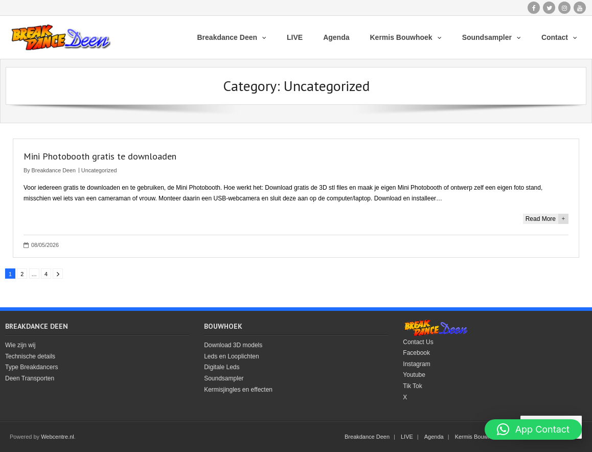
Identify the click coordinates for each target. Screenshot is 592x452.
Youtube (414, 374)
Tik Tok (412, 386)
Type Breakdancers (31, 367)
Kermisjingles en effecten (238, 389)
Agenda (434, 437)
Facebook (416, 352)
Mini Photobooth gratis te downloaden (100, 156)
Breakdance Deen (54, 170)
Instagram (416, 364)
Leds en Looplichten (231, 356)
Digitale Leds (221, 367)
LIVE (407, 437)
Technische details (30, 356)
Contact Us (418, 342)
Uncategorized (99, 170)
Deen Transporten (29, 378)
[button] (533, 429)
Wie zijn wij (20, 345)
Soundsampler (223, 378)
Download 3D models (233, 345)
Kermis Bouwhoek (477, 437)
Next (58, 273)
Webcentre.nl (57, 437)
